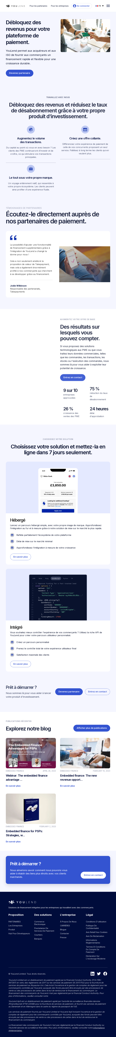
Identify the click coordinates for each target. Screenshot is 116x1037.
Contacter (64, 933)
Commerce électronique (39, 923)
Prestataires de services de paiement (44, 929)
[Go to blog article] (31, 764)
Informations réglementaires (93, 941)
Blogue (63, 929)
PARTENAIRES (14, 922)
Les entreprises (15, 925)
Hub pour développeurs (19, 933)
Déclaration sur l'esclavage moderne (95, 957)
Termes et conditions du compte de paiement (95, 949)
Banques (38, 939)
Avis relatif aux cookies (96, 932)
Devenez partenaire (19, 73)
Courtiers (38, 935)
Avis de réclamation (95, 936)
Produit (11, 929)
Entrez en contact (72, 386)
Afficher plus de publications (92, 730)
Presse (63, 937)
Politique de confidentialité (92, 926)
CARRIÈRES (65, 925)
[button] (99, 6)
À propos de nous (68, 922)
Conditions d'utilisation (96, 922)
